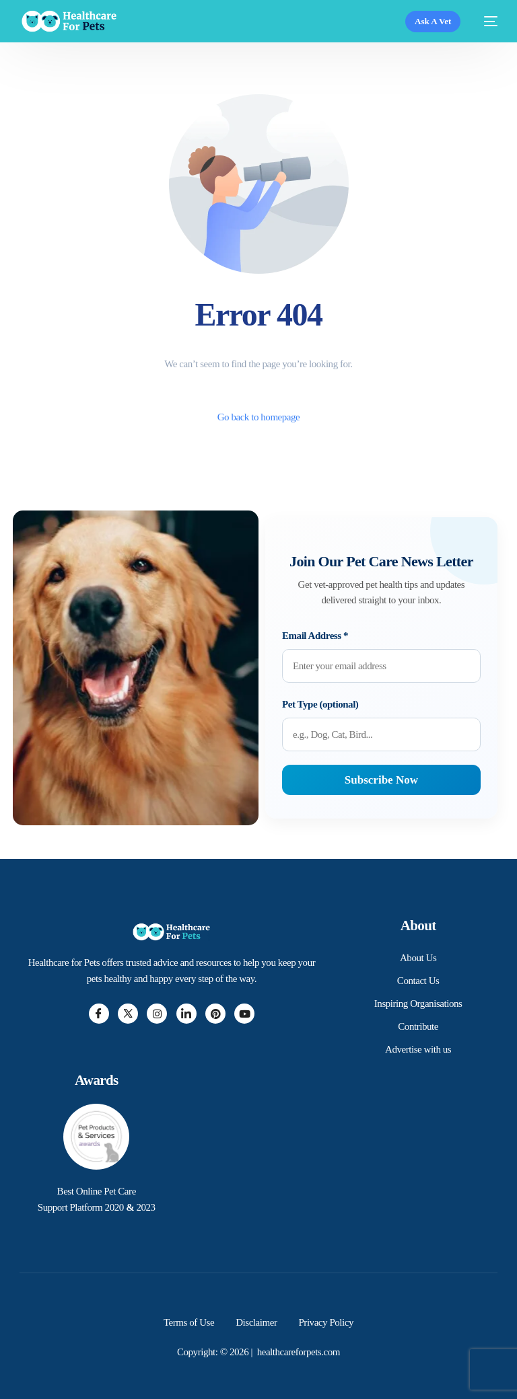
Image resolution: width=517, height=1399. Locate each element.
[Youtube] (244, 1014)
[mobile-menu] (485, 21)
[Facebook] (99, 1014)
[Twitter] (128, 1014)
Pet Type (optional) (320, 704)
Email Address (315, 635)
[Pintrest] (215, 1014)
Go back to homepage (258, 417)
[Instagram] (157, 1014)
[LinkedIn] (186, 1014)
